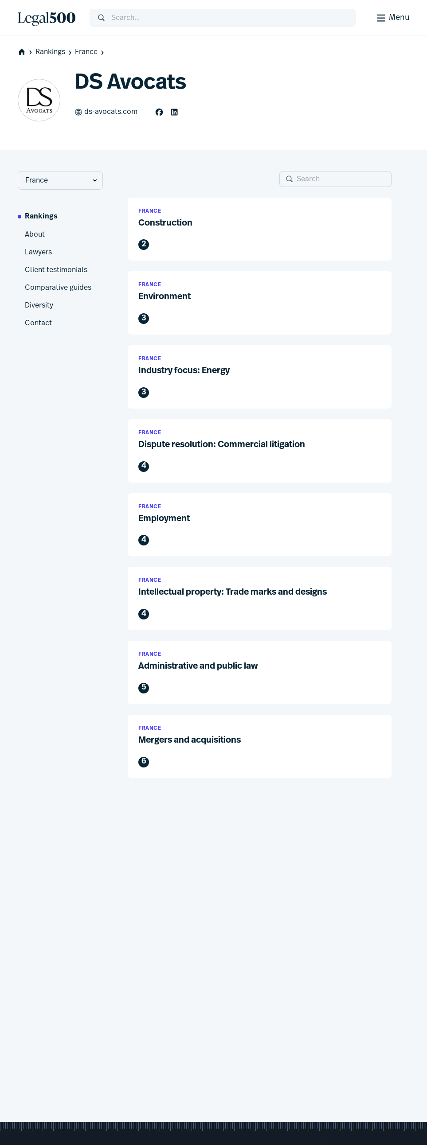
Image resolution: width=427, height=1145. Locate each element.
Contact (38, 323)
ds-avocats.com (105, 112)
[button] (259, 229)
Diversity (39, 305)
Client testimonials (56, 269)
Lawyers (38, 252)
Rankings (54, 52)
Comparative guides (58, 287)
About (35, 234)
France (90, 52)
